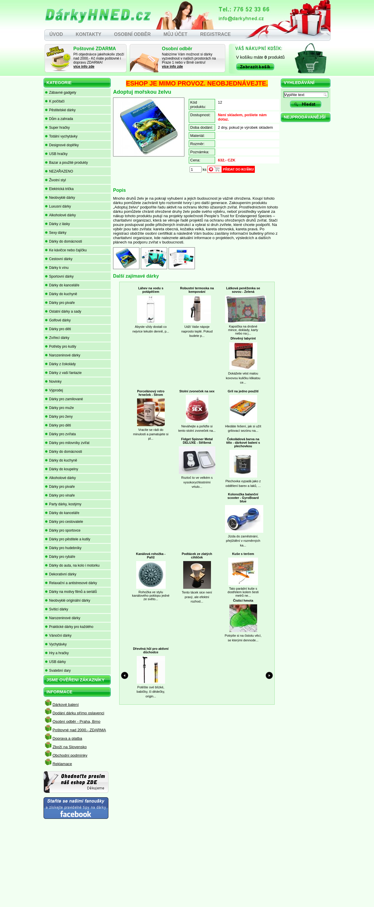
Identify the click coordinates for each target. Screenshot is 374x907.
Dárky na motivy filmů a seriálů (71, 592)
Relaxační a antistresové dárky (71, 583)
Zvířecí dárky (57, 338)
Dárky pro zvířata (60, 434)
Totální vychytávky (61, 136)
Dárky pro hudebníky (63, 548)
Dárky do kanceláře (62, 285)
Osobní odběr (177, 48)
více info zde (83, 67)
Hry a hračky (57, 653)
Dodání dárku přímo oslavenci (78, 713)
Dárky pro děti (58, 329)
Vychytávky (56, 644)
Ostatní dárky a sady (63, 311)
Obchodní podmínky (70, 755)
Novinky (53, 381)
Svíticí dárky (56, 609)
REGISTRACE (215, 34)
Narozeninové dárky (62, 355)
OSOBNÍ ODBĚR (132, 34)
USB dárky (55, 662)
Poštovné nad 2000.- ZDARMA (79, 730)
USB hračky (56, 154)
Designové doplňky (62, 145)
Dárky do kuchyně (61, 294)
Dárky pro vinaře (60, 495)
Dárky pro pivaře (60, 303)
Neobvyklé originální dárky (67, 600)
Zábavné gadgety (60, 92)
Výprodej (54, 390)
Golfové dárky (58, 320)
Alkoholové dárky (60, 215)
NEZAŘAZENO (59, 171)
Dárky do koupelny (61, 469)
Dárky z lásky (57, 224)
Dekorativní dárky (60, 574)
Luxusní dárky (58, 206)
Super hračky (57, 128)
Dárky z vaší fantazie (63, 373)
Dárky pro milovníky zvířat (67, 443)
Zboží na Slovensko (70, 747)
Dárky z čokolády (60, 364)
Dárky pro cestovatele (64, 522)
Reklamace (62, 764)
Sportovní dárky (59, 276)
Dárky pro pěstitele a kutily (67, 539)
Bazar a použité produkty (66, 163)
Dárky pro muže (59, 408)
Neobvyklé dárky (60, 198)
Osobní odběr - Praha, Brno (77, 721)
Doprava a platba (67, 738)
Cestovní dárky (58, 259)
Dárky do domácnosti (63, 241)
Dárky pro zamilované (64, 399)
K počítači (55, 101)
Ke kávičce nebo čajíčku (66, 250)
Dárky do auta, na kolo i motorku (72, 565)
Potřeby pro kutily (60, 346)
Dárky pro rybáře (60, 557)
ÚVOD (56, 34)
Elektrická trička (59, 189)
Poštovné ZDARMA (94, 48)
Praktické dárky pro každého (69, 627)
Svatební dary (58, 671)
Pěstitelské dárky (60, 110)
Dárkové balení (66, 704)
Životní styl (55, 180)
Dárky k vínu (57, 268)
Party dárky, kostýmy (63, 504)
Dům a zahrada (59, 119)
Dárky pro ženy (59, 417)
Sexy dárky (55, 233)
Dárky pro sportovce (62, 530)
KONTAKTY (88, 34)
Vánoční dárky (58, 635)
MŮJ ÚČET (175, 34)
